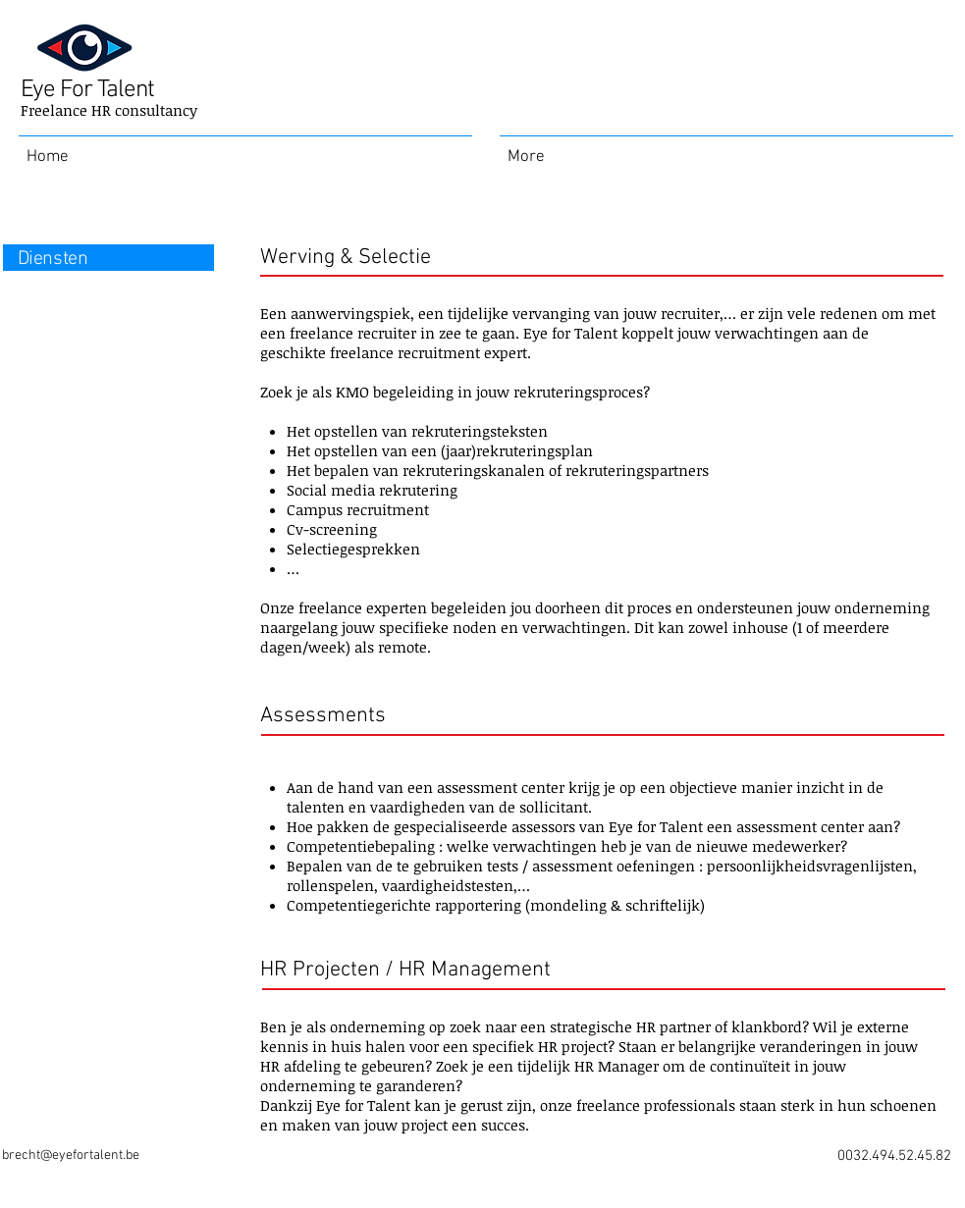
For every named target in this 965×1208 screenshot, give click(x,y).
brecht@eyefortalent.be (70, 1155)
